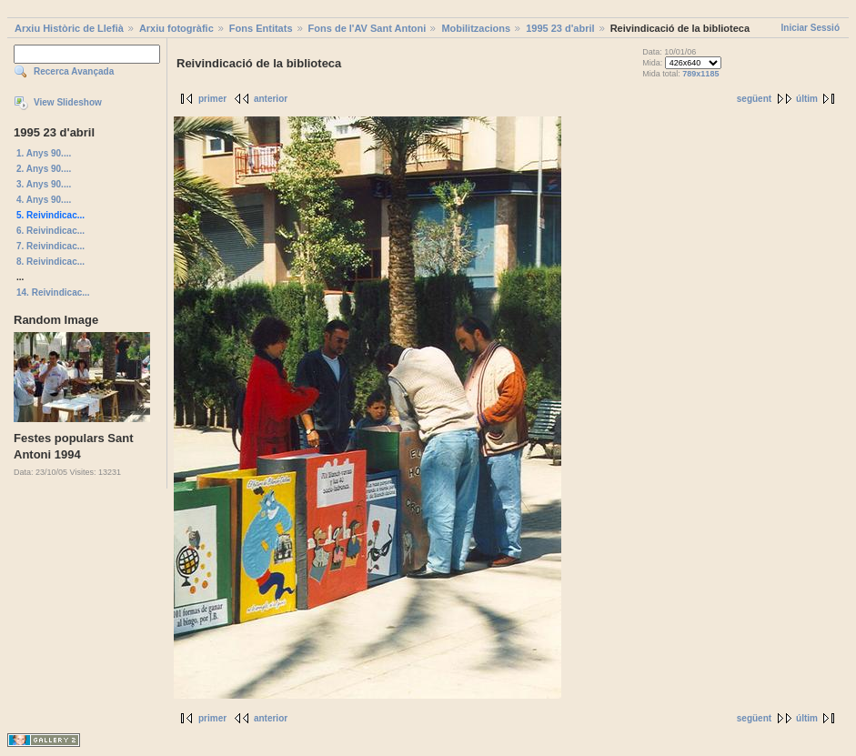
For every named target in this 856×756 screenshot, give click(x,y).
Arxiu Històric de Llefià (69, 28)
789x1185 (700, 73)
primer (212, 99)
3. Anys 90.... (43, 184)
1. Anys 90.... (43, 153)
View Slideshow (68, 102)
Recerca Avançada (74, 71)
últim (807, 99)
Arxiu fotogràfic (176, 28)
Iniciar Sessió (810, 28)
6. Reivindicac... (50, 231)
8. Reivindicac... (50, 262)
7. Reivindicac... (50, 246)
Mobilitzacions (475, 28)
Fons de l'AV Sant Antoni (367, 28)
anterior (270, 99)
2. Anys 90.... (43, 169)
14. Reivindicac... (53, 292)
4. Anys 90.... (43, 200)
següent (754, 99)
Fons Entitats (261, 28)
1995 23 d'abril (560, 28)
